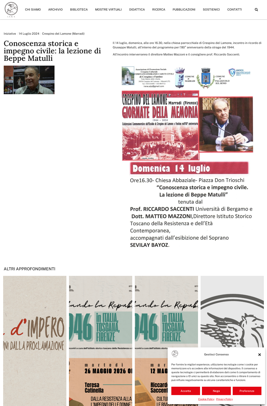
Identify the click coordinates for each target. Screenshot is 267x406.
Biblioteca (79, 9)
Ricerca (158, 9)
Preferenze (247, 390)
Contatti (234, 9)
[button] (259, 355)
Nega (216, 390)
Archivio (55, 9)
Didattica (137, 9)
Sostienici (211, 9)
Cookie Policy (206, 399)
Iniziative (10, 33)
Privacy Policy (224, 399)
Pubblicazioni (184, 9)
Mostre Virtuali (108, 9)
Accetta (186, 390)
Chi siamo (33, 9)
